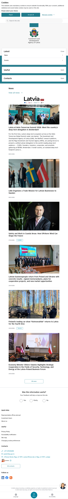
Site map (4, 437)
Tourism (20, 328)
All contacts (10, 466)
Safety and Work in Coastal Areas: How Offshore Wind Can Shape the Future (33, 234)
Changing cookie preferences (10, 440)
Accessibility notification (8, 434)
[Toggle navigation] (34, 495)
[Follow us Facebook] (6, 477)
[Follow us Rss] (10, 477)
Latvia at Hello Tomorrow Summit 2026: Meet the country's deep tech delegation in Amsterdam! (33, 128)
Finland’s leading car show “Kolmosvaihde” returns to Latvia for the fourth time (33, 322)
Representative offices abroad (11, 415)
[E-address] (5, 460)
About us (4, 421)
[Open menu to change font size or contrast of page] (52, 496)
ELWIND (20, 240)
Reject (11, 15)
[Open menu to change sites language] (16, 496)
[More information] (10, 460)
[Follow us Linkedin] (2, 477)
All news (34, 381)
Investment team (6, 418)
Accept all (31, 15)
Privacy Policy (5, 431)
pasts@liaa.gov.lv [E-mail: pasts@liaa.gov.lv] (9, 454)
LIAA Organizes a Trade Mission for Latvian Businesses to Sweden (32, 192)
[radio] (23, 400)
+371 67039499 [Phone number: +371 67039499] (9, 451)
